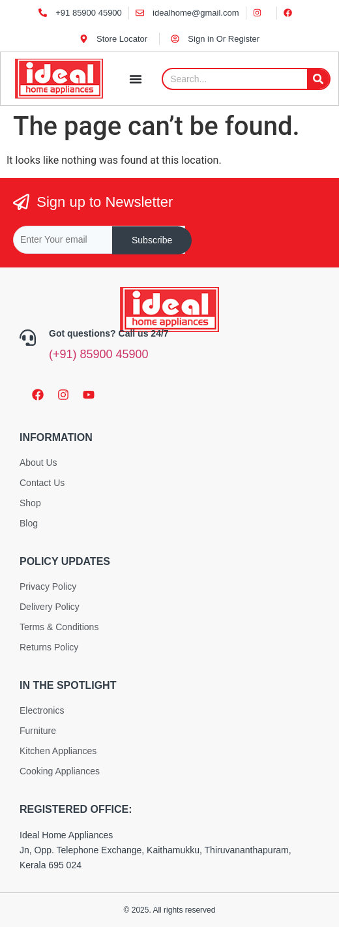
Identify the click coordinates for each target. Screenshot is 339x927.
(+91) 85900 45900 (99, 354)
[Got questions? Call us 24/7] (28, 334)
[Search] (318, 79)
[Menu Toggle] (135, 78)
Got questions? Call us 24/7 (109, 333)
